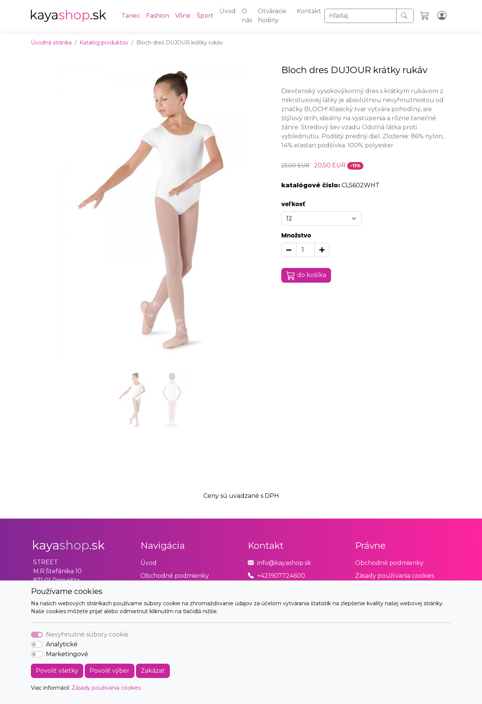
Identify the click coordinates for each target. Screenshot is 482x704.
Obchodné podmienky (174, 575)
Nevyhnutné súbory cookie (87, 634)
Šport (205, 15)
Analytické (62, 644)
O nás (247, 16)
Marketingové (67, 654)
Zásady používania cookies (106, 687)
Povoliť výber (110, 670)
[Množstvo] (305, 250)
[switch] (37, 644)
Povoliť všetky (57, 670)
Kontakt (309, 11)
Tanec (130, 15)
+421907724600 (281, 575)
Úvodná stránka (51, 42)
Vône (183, 15)
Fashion (157, 15)
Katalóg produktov (103, 42)
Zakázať (153, 670)
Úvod (228, 11)
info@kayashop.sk (284, 562)
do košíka (306, 275)
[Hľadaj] (360, 16)
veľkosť (293, 204)
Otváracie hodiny (272, 16)
